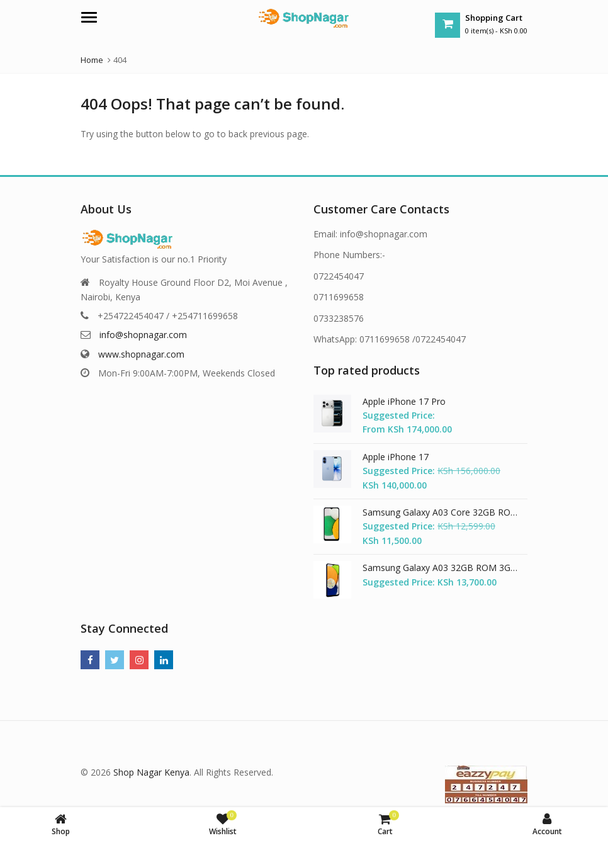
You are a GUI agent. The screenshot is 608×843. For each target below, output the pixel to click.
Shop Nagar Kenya (151, 772)
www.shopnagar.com (141, 354)
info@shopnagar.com (143, 335)
